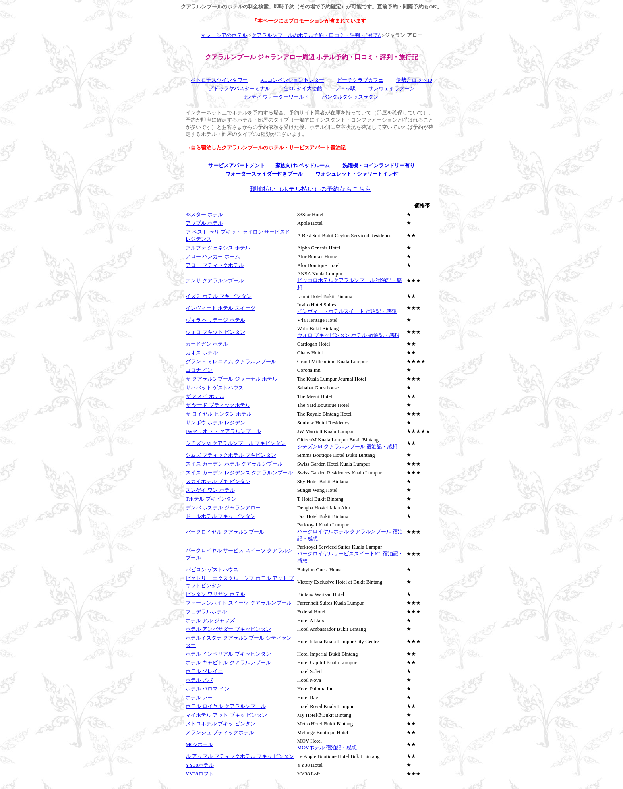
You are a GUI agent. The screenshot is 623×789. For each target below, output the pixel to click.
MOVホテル (199, 744)
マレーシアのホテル (224, 35)
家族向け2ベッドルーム (302, 165)
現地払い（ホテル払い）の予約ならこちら (310, 189)
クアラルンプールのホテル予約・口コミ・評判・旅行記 (316, 35)
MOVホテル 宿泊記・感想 (327, 747)
